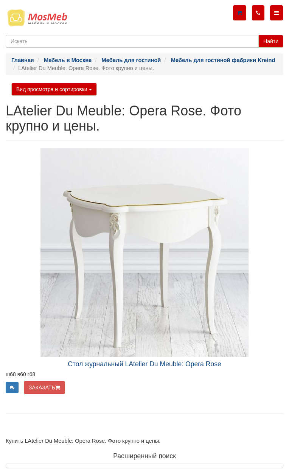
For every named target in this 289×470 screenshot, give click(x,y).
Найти (270, 41)
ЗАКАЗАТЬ (44, 387)
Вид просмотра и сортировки (54, 89)
